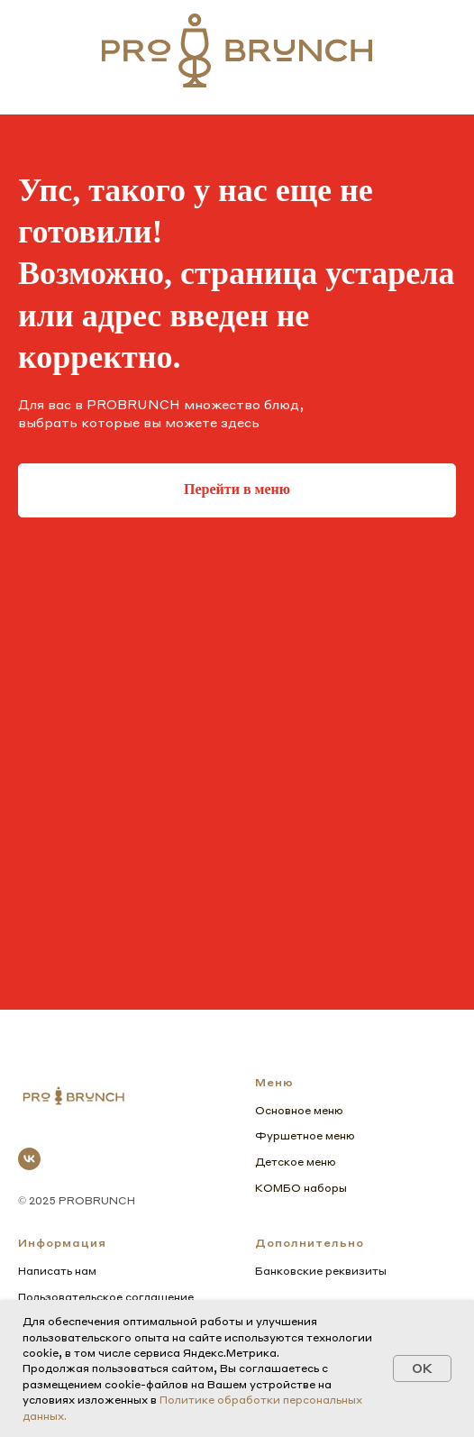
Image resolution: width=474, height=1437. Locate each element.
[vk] (29, 1159)
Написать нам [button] (57, 1270)
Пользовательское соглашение (106, 1297)
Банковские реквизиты (321, 1270)
